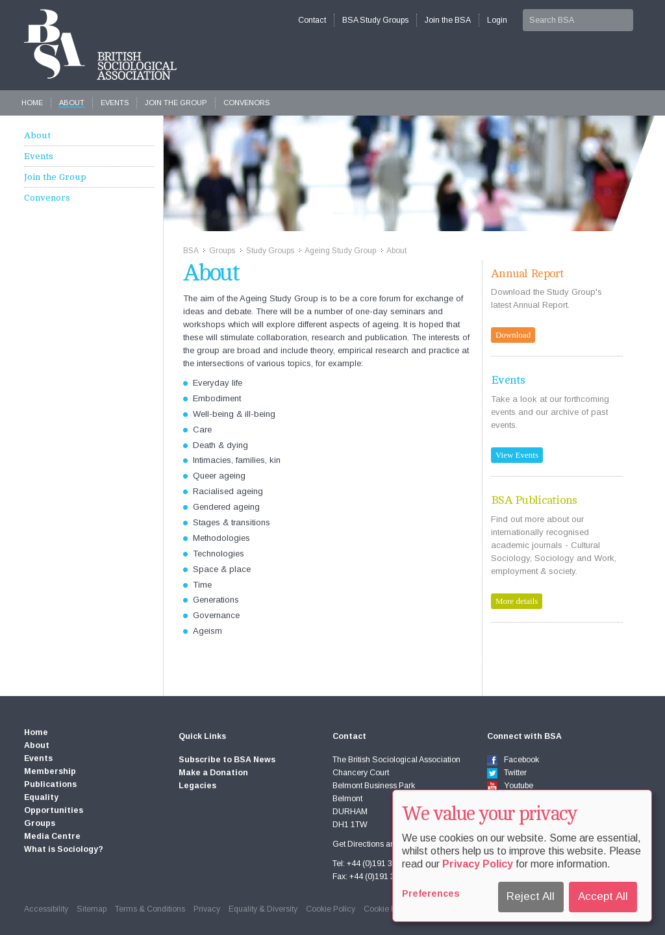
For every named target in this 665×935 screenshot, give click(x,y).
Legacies (197, 785)
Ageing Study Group (340, 250)
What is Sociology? (63, 849)
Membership (50, 771)
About (71, 102)
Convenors (246, 102)
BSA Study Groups (375, 20)
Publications (50, 784)
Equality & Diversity (263, 909)
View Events (517, 455)
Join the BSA (448, 20)
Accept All (603, 896)
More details (517, 601)
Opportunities (53, 810)
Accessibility (46, 909)
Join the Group (176, 102)
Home (32, 102)
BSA (190, 250)
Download (513, 335)
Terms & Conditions (150, 909)
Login (497, 20)
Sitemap (92, 909)
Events (115, 102)
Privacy (207, 909)
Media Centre (52, 836)
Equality (41, 797)
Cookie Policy (330, 909)
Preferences (431, 893)
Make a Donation (213, 772)
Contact (312, 20)
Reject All (531, 896)
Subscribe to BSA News (227, 759)
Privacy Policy (477, 863)
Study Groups (270, 250)
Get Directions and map (374, 844)
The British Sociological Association (100, 44)
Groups (222, 250)
